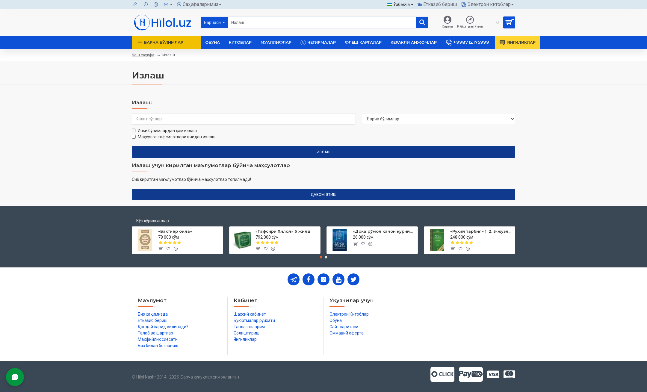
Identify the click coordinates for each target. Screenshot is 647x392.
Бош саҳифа (143, 55)
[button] (321, 257)
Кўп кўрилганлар (152, 220)
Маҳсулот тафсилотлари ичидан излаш (173, 136)
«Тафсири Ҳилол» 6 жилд (283, 231)
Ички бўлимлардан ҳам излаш (164, 130)
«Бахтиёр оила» (175, 231)
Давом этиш (323, 194)
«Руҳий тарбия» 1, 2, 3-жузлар (481, 231)
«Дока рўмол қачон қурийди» (384, 231)
